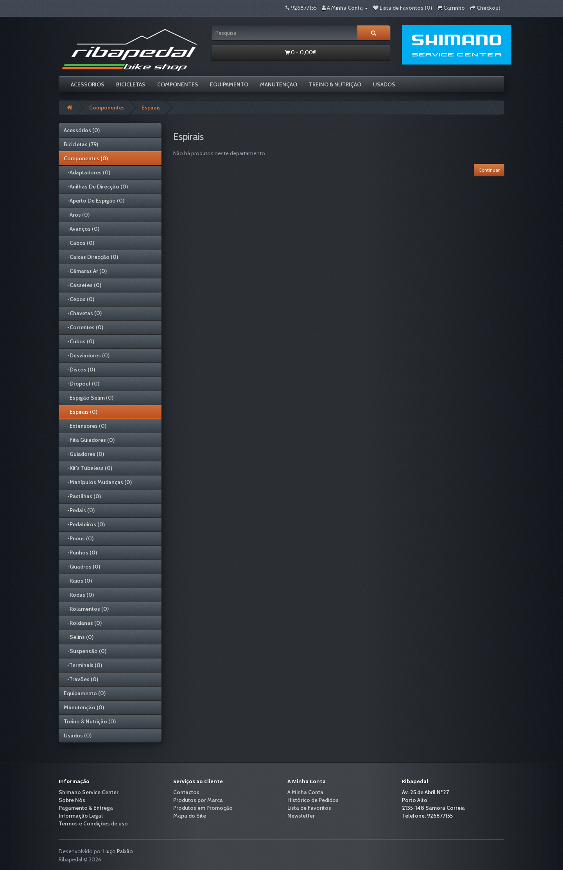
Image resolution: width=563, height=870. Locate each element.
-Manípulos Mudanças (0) (98, 482)
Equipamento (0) (85, 693)
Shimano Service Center (88, 792)
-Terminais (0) (83, 665)
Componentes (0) (86, 158)
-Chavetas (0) (83, 313)
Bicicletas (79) (81, 144)
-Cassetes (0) (82, 285)
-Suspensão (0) (85, 651)
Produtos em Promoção (203, 807)
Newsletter (301, 815)
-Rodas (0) (79, 594)
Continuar (489, 170)
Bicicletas (130, 84)
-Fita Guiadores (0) (89, 439)
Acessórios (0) (82, 130)
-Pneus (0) (78, 538)
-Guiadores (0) (84, 453)
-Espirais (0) (80, 411)
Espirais (151, 107)
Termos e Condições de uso (93, 823)
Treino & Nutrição (335, 84)
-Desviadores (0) (86, 355)
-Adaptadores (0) (87, 172)
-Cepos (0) (79, 299)
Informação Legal (81, 815)
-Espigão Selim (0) (88, 397)
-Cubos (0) (79, 341)
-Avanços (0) (81, 228)
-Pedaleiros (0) (84, 524)
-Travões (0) (81, 679)
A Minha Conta (305, 792)
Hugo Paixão (118, 851)
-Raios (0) (78, 580)
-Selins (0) (78, 636)
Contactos (186, 792)
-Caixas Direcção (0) (91, 256)
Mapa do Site (189, 815)
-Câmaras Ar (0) (85, 270)
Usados (384, 84)
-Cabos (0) (79, 242)
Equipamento (229, 84)
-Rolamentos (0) (86, 608)
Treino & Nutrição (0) (90, 721)
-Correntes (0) (83, 327)
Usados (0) (77, 735)
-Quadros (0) (82, 566)
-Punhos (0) (80, 552)
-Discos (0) (79, 369)
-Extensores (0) (85, 425)
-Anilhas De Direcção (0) (96, 186)
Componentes (177, 84)
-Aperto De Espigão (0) (94, 200)
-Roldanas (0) (83, 622)
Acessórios (87, 84)
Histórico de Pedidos (313, 800)
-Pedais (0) (79, 510)
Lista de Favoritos (309, 807)
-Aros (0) (77, 214)
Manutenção (278, 84)
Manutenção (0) (84, 707)
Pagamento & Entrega (86, 807)
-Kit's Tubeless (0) (88, 468)
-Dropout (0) (81, 383)
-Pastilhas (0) (82, 496)
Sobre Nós (72, 800)
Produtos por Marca (198, 800)
